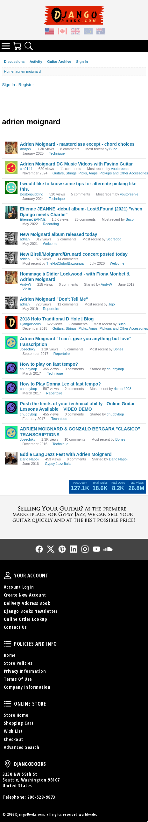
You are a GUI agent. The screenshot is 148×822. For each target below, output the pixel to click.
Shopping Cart (19, 723)
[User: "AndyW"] (11, 148)
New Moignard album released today (58, 234)
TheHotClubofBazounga (65, 263)
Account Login (19, 587)
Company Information (27, 687)
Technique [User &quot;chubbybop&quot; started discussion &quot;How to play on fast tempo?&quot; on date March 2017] (55, 373)
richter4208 (122, 389)
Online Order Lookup (25, 619)
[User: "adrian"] (11, 238)
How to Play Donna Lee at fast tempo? (60, 383)
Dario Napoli (29, 459)
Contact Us (15, 627)
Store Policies (18, 663)
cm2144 (26, 169)
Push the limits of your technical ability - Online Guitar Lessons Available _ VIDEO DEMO (77, 406)
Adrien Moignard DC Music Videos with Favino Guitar (76, 163)
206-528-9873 (41, 797)
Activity (36, 61)
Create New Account (25, 595)
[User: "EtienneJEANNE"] (11, 212)
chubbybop (28, 369)
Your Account (8, 575)
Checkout (13, 739)
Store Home (16, 715)
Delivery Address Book (27, 603)
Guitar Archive (59, 61)
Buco (113, 149)
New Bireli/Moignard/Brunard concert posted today (74, 254)
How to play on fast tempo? (49, 364)
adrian (25, 239)
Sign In (82, 61)
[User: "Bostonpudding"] (11, 187)
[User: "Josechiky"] (11, 342)
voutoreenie (120, 169)
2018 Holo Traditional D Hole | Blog (57, 318)
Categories (5, 46)
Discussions (14, 61)
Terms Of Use (18, 679)
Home (10, 655)
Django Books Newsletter (31, 611)
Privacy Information (25, 671)
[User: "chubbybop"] (11, 368)
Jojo (111, 304)
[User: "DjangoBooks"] (11, 322)
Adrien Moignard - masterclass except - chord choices (77, 144)
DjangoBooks (30, 324)
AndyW (25, 149)
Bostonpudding (31, 194)
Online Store (8, 704)
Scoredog (113, 239)
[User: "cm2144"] (11, 167)
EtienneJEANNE (33, 219)
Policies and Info (8, 644)
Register (26, 84)
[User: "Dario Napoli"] (11, 458)
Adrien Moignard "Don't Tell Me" (54, 299)
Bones (118, 349)
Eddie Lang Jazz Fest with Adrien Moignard (66, 454)
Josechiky (27, 349)
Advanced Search (21, 747)
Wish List (13, 731)
